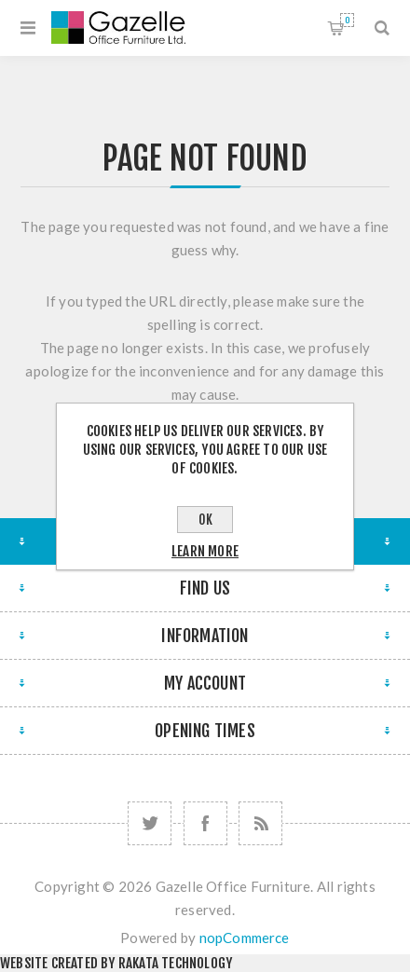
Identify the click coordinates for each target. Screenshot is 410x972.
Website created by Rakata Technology (116, 963)
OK (205, 519)
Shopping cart (347, 20)
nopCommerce (244, 937)
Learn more (205, 551)
